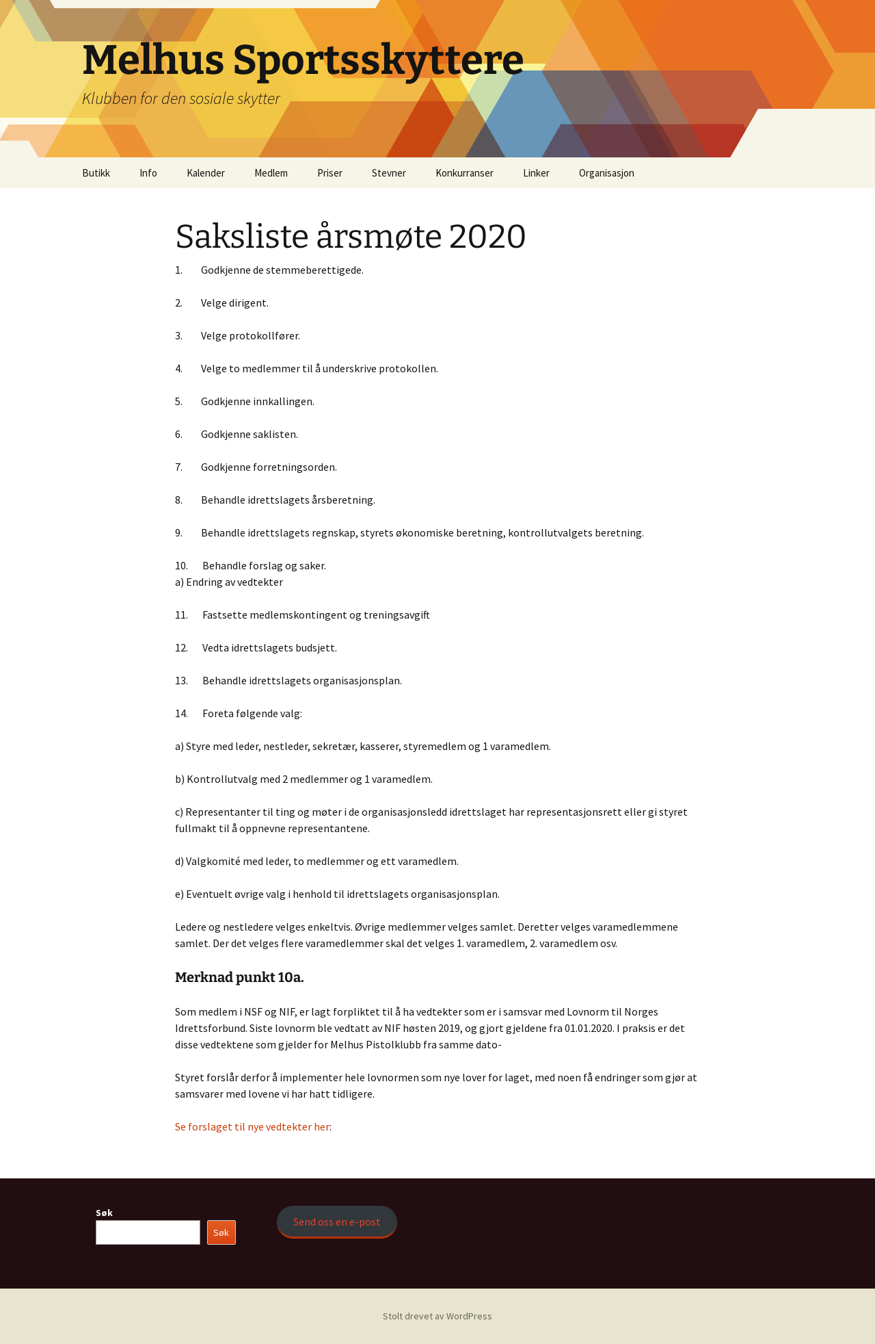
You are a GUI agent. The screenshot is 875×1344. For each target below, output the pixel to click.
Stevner (389, 172)
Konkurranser (464, 172)
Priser (329, 172)
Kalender (206, 172)
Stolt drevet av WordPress (437, 1316)
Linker (536, 172)
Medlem (271, 172)
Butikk (96, 172)
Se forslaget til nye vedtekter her (252, 1126)
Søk (104, 1212)
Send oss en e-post (337, 1221)
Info (148, 172)
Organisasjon (606, 172)
